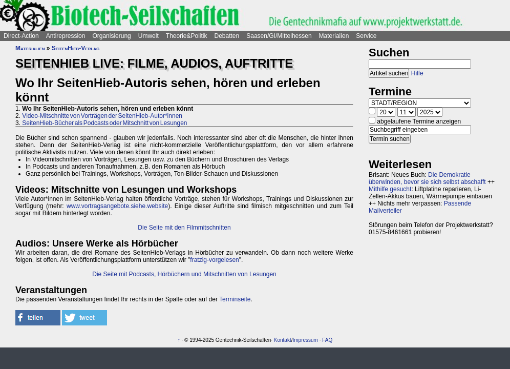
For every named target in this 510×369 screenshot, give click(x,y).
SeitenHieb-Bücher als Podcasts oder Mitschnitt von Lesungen (104, 123)
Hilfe (417, 73)
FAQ (327, 340)
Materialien (334, 35)
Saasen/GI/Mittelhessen (278, 35)
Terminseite (234, 299)
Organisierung (111, 35)
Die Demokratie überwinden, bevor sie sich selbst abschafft (427, 178)
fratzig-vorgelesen (214, 259)
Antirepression (66, 35)
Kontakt (282, 340)
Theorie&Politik (186, 35)
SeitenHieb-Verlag (76, 48)
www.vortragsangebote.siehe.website (117, 206)
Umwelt (148, 35)
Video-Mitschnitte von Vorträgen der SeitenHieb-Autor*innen (102, 115)
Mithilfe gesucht (390, 189)
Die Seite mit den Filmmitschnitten (184, 227)
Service (366, 35)
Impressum (304, 340)
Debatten (227, 35)
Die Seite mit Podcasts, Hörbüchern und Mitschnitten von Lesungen (184, 274)
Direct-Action (21, 35)
